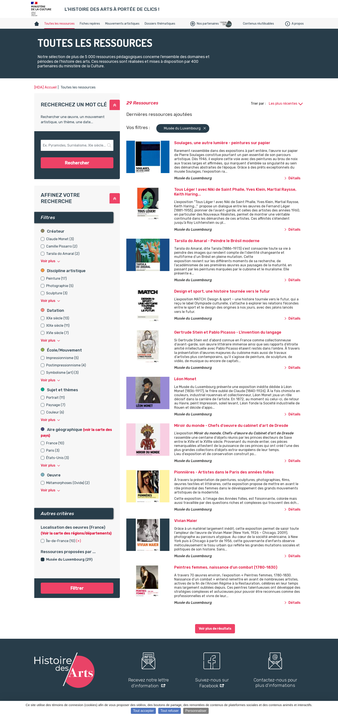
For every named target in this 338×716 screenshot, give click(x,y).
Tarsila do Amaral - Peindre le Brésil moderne (217, 240)
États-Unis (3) (57, 458)
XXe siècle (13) (57, 318)
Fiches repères (90, 23)
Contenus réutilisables (258, 23)
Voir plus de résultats (215, 629)
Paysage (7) (55, 405)
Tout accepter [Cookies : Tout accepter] (143, 711)
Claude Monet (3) (60, 239)
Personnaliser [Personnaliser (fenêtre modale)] (196, 711)
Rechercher (77, 163)
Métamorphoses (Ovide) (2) (67, 483)
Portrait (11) (55, 398)
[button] (115, 105)
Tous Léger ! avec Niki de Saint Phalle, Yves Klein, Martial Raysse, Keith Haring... (235, 192)
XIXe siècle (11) (57, 325)
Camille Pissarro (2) (61, 246)
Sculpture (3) (56, 293)
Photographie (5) (59, 286)
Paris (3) (52, 450)
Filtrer (77, 588)
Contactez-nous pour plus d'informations (275, 682)
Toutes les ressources (59, 23)
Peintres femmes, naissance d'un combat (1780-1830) (225, 567)
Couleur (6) (55, 412)
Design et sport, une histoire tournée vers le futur (222, 291)
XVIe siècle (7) (57, 333)
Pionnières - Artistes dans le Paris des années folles (224, 472)
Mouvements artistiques (122, 23)
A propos (294, 23)
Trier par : (259, 103)
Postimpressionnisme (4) (66, 365)
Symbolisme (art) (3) (62, 373)
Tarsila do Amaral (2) (62, 254)
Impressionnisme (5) (62, 358)
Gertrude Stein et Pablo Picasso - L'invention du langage (227, 332)
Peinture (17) (56, 278)
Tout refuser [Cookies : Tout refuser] (169, 711)
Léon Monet (185, 379)
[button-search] (77, 145)
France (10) (55, 443)
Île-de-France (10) (60, 541)
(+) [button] (78, 541)
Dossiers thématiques (160, 23)
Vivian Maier (185, 520)
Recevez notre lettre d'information (148, 682)
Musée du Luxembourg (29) (69, 559)
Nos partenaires (204, 23)
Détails (292, 178)
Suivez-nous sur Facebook (212, 682)
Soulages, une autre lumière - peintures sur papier (222, 142)
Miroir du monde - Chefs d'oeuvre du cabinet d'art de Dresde (231, 425)
